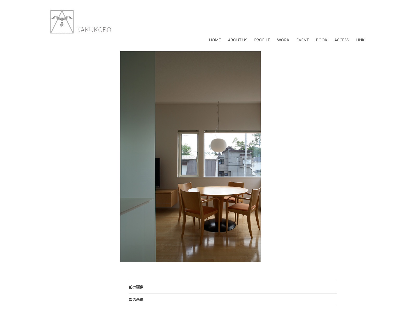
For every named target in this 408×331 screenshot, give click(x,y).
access (341, 39)
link (360, 39)
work (283, 39)
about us (237, 39)
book (321, 39)
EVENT (302, 39)
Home (215, 39)
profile (262, 39)
